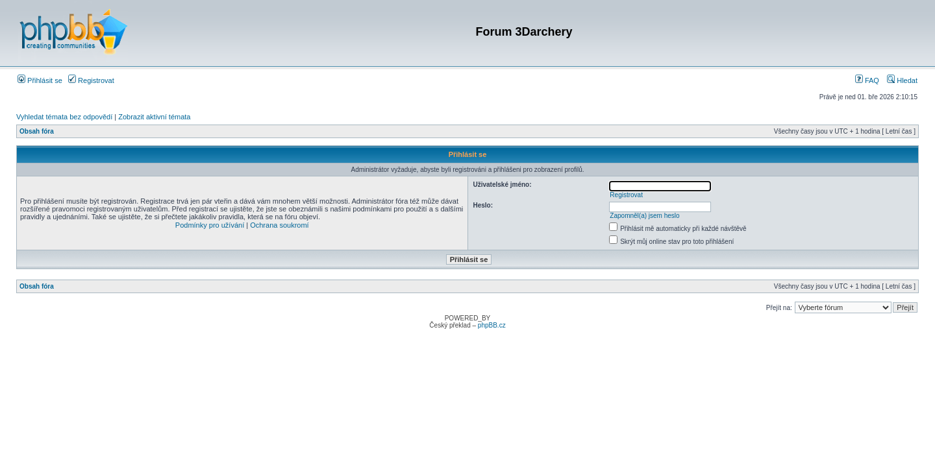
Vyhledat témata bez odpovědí (64, 117)
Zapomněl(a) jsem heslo (644, 215)
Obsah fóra (36, 131)
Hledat (902, 80)
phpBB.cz (492, 325)
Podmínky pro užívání (209, 225)
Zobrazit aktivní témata (154, 117)
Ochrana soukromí (279, 225)
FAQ (867, 80)
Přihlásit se (40, 80)
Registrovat (91, 80)
